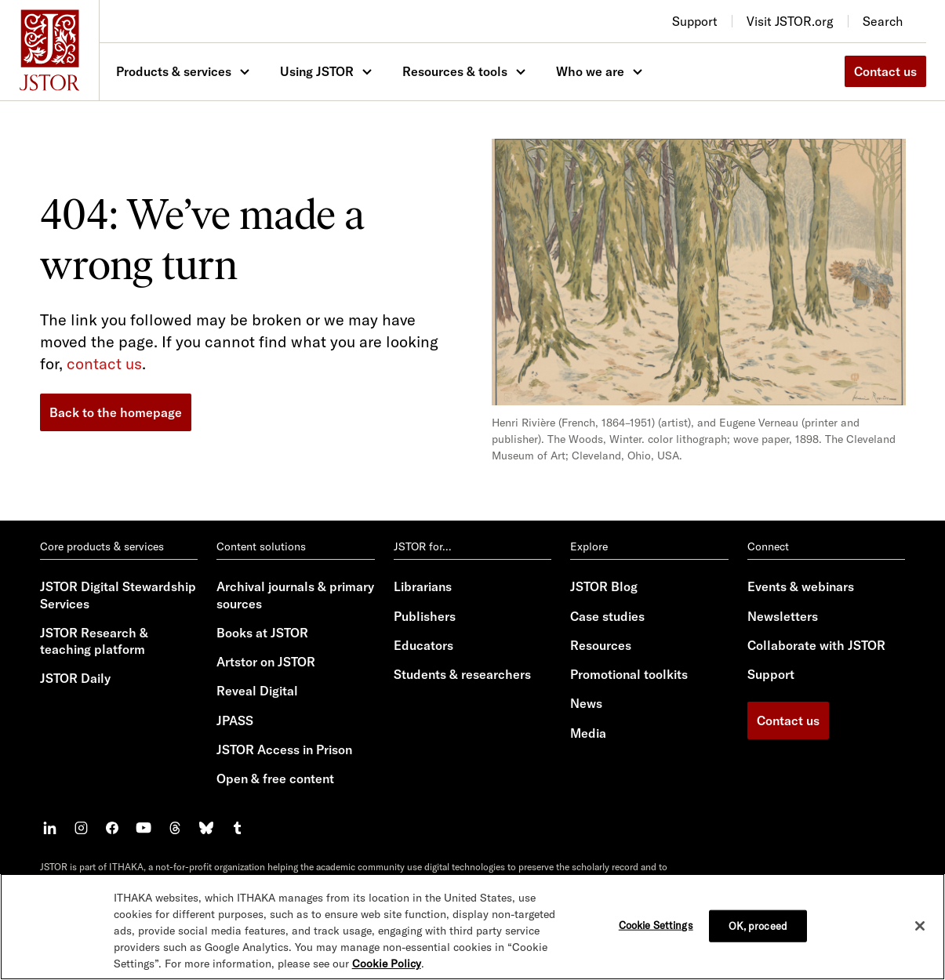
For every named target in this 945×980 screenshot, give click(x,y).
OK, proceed (758, 926)
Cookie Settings (656, 925)
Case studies (607, 616)
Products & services (173, 71)
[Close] (920, 926)
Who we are (590, 71)
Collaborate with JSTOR (816, 645)
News (586, 703)
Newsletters (782, 616)
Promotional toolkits (629, 674)
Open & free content (275, 778)
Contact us (885, 71)
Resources (600, 645)
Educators (423, 645)
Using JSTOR (317, 71)
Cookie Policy (386, 963)
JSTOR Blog (604, 586)
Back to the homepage (115, 412)
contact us (104, 363)
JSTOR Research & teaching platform (94, 641)
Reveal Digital (257, 691)
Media (588, 733)
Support (770, 674)
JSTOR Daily (75, 678)
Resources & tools (454, 71)
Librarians (423, 586)
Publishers (425, 616)
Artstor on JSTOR (265, 662)
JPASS (234, 720)
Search (883, 21)
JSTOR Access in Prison (284, 749)
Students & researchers (462, 674)
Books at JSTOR (262, 633)
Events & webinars (800, 586)
